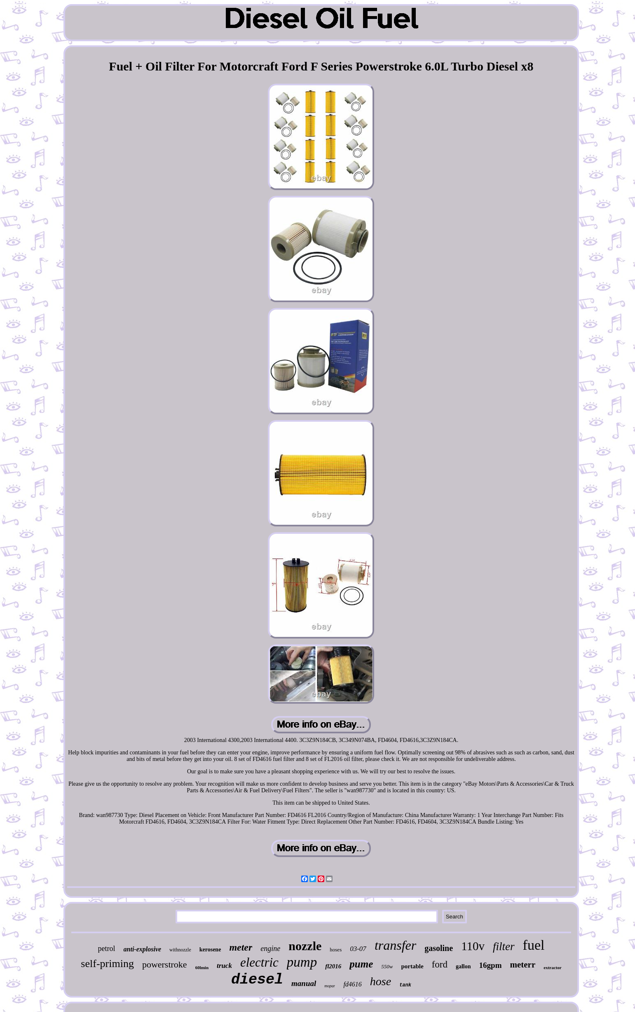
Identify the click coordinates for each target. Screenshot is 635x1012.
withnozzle (180, 950)
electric (259, 962)
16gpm (490, 965)
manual (303, 983)
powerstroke (164, 964)
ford (440, 964)
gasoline (438, 948)
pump (302, 962)
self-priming (107, 964)
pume (361, 964)
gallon (463, 966)
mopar (329, 986)
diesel (257, 980)
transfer (395, 945)
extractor (552, 967)
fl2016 (333, 966)
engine (270, 948)
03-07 (358, 949)
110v (473, 946)
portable (412, 966)
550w (387, 966)
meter (240, 947)
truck (224, 966)
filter (504, 946)
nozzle (304, 946)
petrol (106, 948)
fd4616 (352, 984)
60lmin (202, 967)
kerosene (210, 949)
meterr (522, 965)
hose (380, 981)
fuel (534, 945)
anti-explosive (143, 949)
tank (405, 985)
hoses (336, 949)
